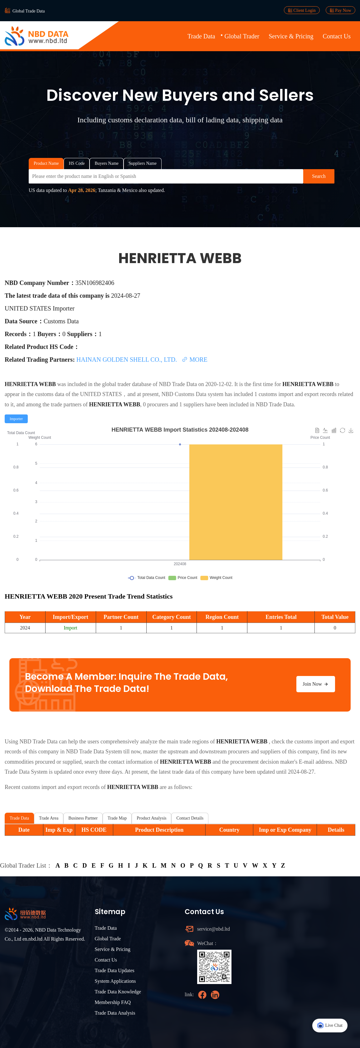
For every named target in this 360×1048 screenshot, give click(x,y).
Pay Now (340, 10)
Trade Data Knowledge (118, 991)
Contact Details (189, 818)
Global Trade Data (28, 11)
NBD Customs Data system (192, 394)
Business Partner (83, 818)
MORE (194, 359)
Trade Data (201, 36)
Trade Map (117, 818)
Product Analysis (151, 818)
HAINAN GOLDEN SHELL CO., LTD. (127, 359)
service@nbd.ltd (213, 929)
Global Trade (108, 938)
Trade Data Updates (114, 970)
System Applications (115, 981)
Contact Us (337, 36)
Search (319, 176)
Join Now (316, 684)
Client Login (302, 10)
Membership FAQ (113, 1002)
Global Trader (242, 36)
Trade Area (48, 818)
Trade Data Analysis (115, 1013)
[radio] (16, 418)
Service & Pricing (291, 36)
